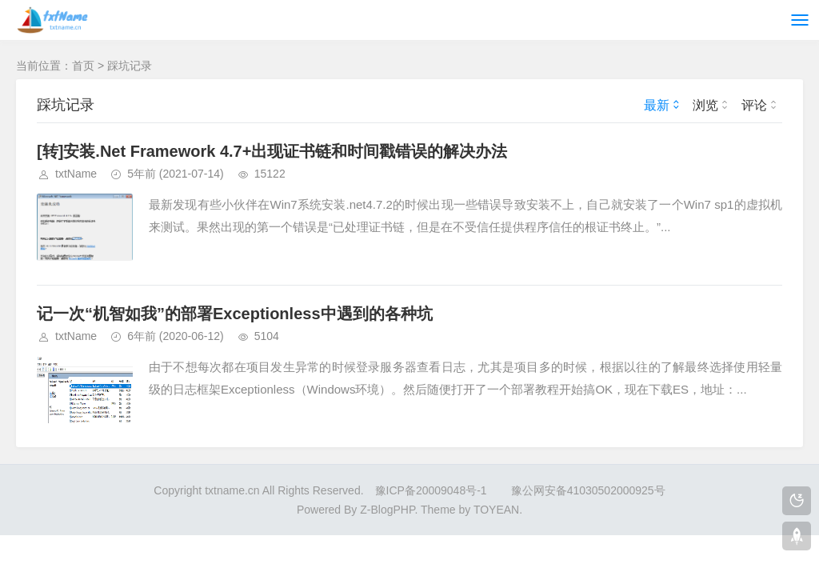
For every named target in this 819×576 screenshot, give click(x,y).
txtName (76, 173)
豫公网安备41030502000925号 (588, 490)
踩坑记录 (129, 65)
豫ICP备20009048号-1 (431, 490)
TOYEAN (496, 509)
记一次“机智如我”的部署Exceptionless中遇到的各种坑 (235, 313)
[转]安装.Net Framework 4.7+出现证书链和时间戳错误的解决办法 (272, 151)
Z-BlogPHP (387, 509)
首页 (83, 65)
